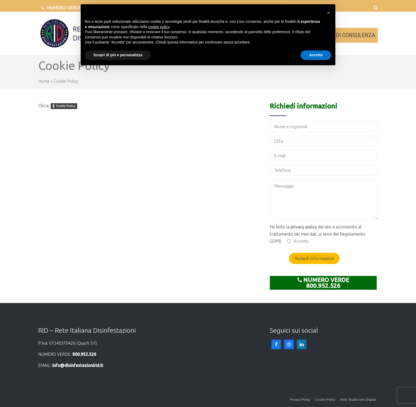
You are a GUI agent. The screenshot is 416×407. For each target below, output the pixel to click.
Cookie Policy (65, 105)
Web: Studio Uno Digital (358, 399)
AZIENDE (211, 35)
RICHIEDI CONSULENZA (347, 35)
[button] (328, 350)
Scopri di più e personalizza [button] (117, 392)
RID (189, 35)
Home (44, 81)
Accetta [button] (316, 392)
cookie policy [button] (158, 364)
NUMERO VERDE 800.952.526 (77, 7)
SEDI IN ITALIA (273, 35)
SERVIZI (239, 35)
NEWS (305, 35)
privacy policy (304, 226)
